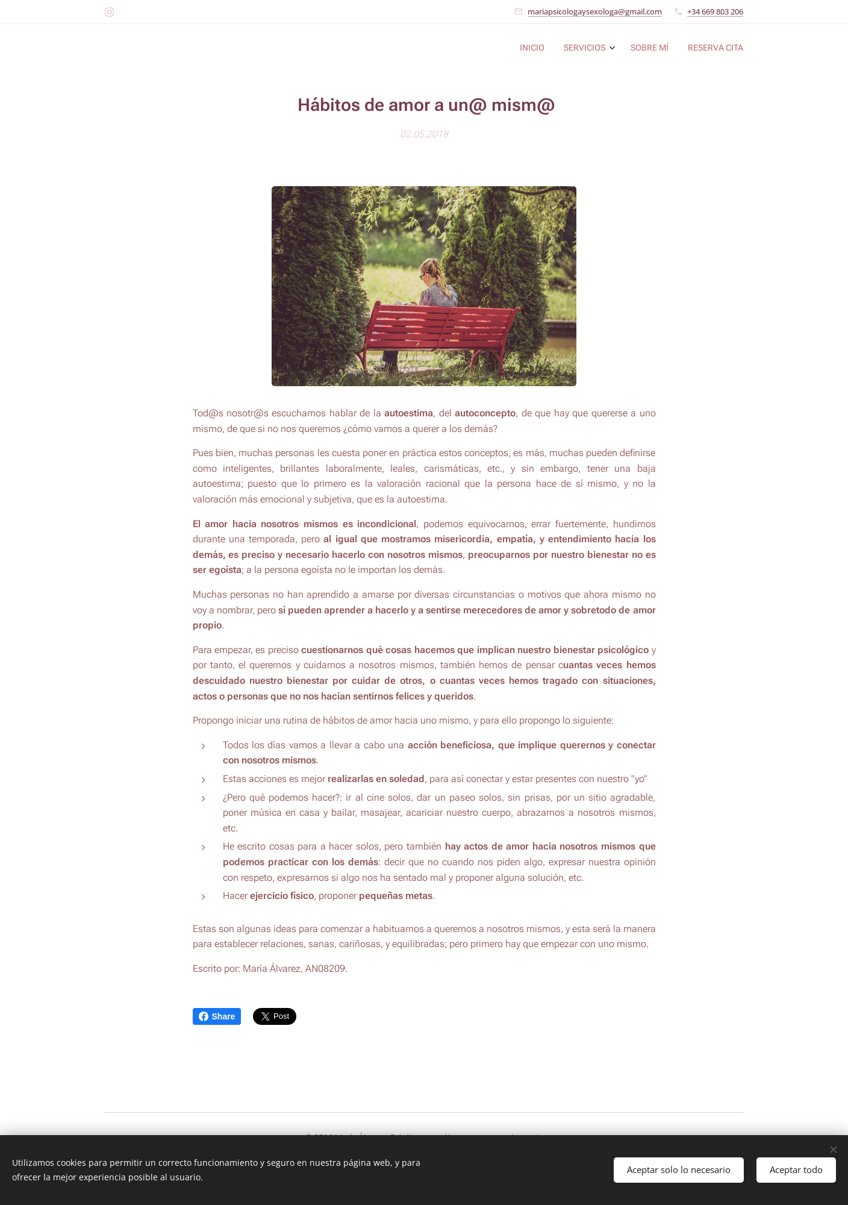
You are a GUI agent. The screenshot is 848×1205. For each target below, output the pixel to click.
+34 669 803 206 (715, 11)
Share (217, 1016)
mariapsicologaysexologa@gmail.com (595, 11)
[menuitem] (682, 49)
